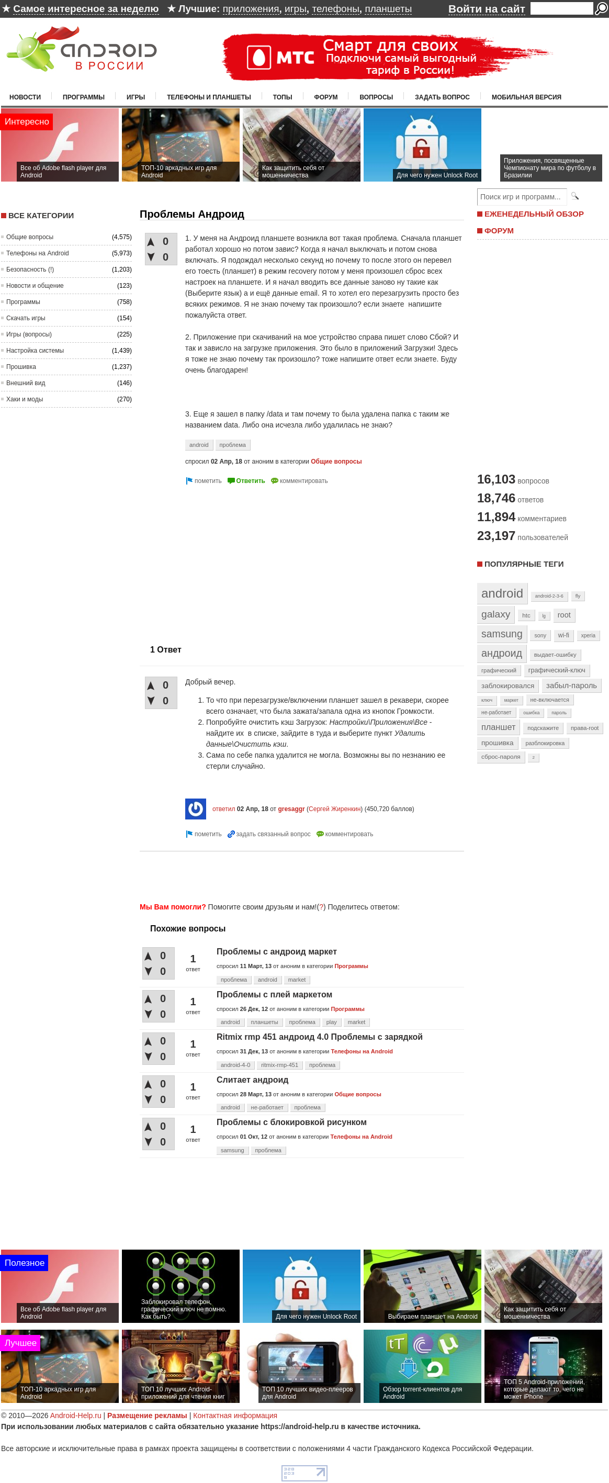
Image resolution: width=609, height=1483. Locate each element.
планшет (498, 727)
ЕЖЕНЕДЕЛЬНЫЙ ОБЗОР (534, 213)
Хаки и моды (24, 399)
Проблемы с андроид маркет (277, 951)
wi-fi (563, 635)
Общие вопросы (29, 237)
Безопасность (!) (30, 269)
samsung (232, 1150)
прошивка (497, 743)
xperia (588, 635)
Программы (84, 97)
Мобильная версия (526, 97)
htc (526, 615)
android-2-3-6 (549, 596)
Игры (136, 97)
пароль (559, 712)
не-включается (550, 699)
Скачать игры (26, 318)
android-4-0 (235, 1065)
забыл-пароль (571, 685)
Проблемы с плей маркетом (274, 994)
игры (296, 8)
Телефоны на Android (37, 253)
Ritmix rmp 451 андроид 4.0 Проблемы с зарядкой (320, 1036)
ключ (486, 700)
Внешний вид (25, 383)
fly (578, 596)
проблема (233, 445)
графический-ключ (556, 670)
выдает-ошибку (555, 654)
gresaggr (291, 809)
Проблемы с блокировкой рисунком (292, 1122)
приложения (251, 8)
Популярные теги (523, 563)
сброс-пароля (501, 756)
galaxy (495, 614)
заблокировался (507, 686)
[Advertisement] (227, 560)
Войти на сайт (486, 9)
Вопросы (376, 97)
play (331, 1022)
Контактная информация (235, 1415)
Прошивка (21, 366)
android (199, 445)
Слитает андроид (253, 1079)
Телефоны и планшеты (209, 97)
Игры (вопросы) (29, 334)
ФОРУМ (499, 230)
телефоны (335, 8)
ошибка (531, 712)
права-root (585, 728)
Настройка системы (35, 350)
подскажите (543, 728)
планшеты (388, 8)
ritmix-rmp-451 (279, 1065)
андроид (501, 653)
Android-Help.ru (76, 1415)
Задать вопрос (442, 97)
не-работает (267, 1107)
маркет (511, 700)
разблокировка (545, 743)
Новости (25, 97)
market (297, 979)
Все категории (41, 215)
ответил (223, 809)
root (564, 615)
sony (540, 635)
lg (544, 616)
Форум (326, 97)
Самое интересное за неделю (86, 8)
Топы (282, 97)
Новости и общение (35, 285)
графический (498, 670)
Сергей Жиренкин (334, 809)
